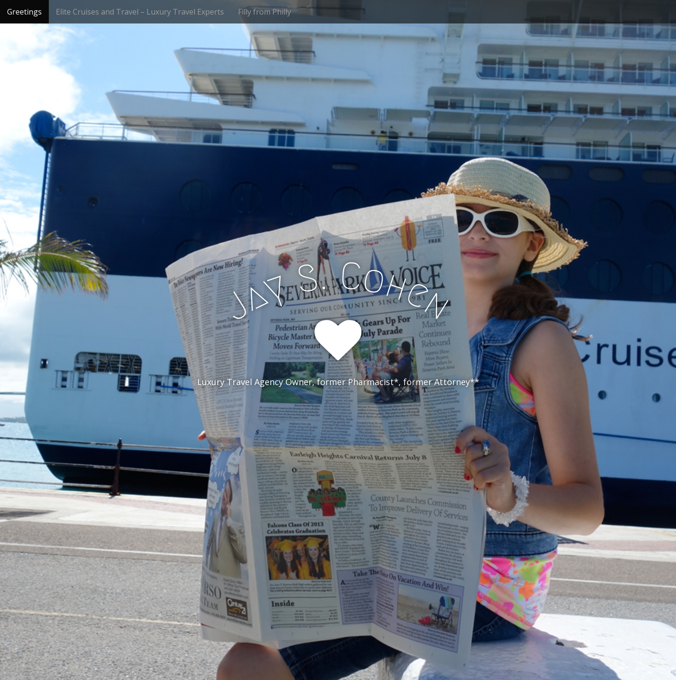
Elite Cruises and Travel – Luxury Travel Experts (140, 12)
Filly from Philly (264, 12)
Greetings (24, 12)
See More (338, 420)
